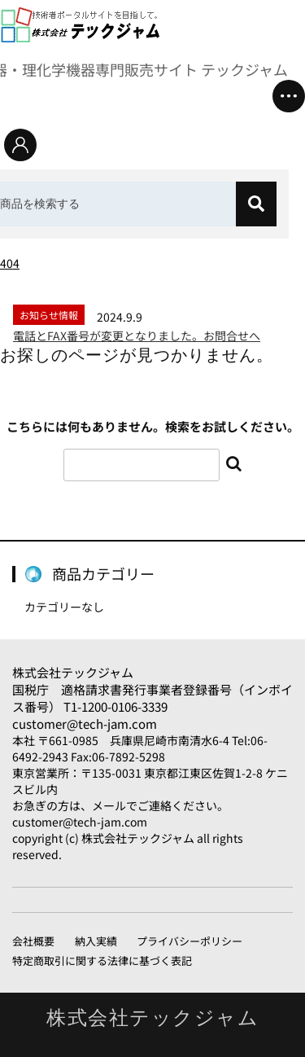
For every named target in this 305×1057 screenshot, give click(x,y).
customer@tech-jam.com (84, 723)
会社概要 (33, 941)
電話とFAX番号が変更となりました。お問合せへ (136, 335)
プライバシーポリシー (189, 941)
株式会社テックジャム (72, 672)
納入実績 (96, 941)
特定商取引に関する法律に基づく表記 (102, 960)
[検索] (256, 204)
